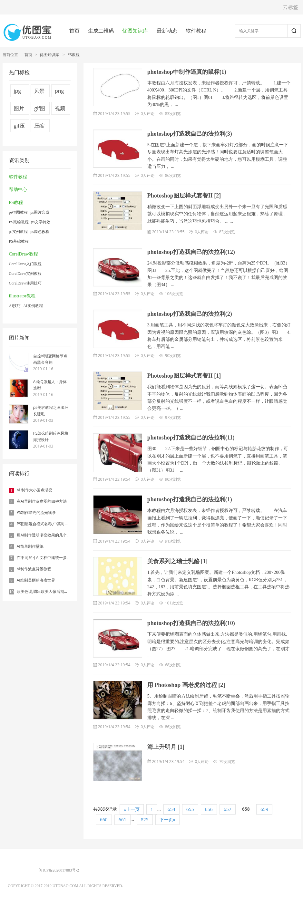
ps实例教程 (18, 231)
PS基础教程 (19, 241)
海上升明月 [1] (166, 747)
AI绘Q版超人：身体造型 (50, 385)
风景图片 (39, 92)
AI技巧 (15, 306)
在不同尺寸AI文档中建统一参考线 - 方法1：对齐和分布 (64, 557)
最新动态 (167, 30)
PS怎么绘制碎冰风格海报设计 (51, 436)
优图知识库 (135, 30)
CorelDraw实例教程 (25, 273)
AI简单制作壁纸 (30, 546)
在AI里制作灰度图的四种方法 (42, 501)
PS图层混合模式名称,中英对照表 (45, 523)
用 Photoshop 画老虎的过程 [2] (186, 685)
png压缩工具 (60, 92)
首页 (74, 30)
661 (122, 819)
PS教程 (73, 54)
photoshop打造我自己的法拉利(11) (191, 437)
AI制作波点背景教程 (34, 569)
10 (11, 591)
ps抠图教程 (18, 212)
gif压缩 (19, 127)
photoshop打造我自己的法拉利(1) (189, 499)
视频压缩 (60, 110)
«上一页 (132, 809)
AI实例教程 (33, 306)
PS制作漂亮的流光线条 (36, 512)
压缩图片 (39, 127)
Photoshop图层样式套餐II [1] (184, 375)
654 (171, 809)
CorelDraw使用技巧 (25, 283)
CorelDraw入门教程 (25, 264)
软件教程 (196, 30)
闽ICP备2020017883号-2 (59, 870)
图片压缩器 (19, 110)
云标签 (290, 7)
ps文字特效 (40, 222)
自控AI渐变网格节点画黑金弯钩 (50, 359)
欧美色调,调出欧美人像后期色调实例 (48, 591)
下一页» (167, 819)
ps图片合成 (39, 212)
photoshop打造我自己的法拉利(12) (191, 252)
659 (264, 809)
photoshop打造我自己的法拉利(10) (191, 623)
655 (190, 809)
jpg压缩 (19, 92)
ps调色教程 (39, 231)
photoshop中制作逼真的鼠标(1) (186, 72)
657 (227, 809)
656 (209, 809)
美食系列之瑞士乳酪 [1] (177, 561)
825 (145, 819)
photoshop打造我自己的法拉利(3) (189, 133)
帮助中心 (18, 189)
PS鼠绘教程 (19, 222)
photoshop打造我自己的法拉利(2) (189, 314)
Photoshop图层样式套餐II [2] (184, 195)
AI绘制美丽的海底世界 (36, 580)
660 (104, 819)
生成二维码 (101, 30)
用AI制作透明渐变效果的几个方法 (45, 535)
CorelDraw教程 (23, 254)
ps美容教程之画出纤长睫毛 (50, 411)
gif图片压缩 (39, 110)
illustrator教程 (22, 296)
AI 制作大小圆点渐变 (34, 490)
